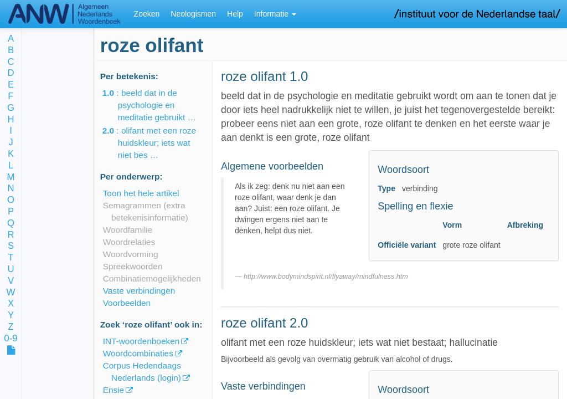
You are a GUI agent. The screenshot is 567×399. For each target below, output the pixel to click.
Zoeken (147, 13)
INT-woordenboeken (141, 341)
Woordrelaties (129, 242)
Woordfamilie (128, 229)
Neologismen (193, 13)
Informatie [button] (275, 13)
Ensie (114, 390)
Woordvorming (130, 254)
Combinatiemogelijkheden (152, 278)
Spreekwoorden (133, 266)
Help (235, 13)
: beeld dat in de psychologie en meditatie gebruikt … (157, 105)
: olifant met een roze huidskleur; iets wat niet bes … (157, 143)
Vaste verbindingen (139, 290)
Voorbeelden (127, 303)
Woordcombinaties (138, 353)
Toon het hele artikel (141, 193)
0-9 (10, 339)
